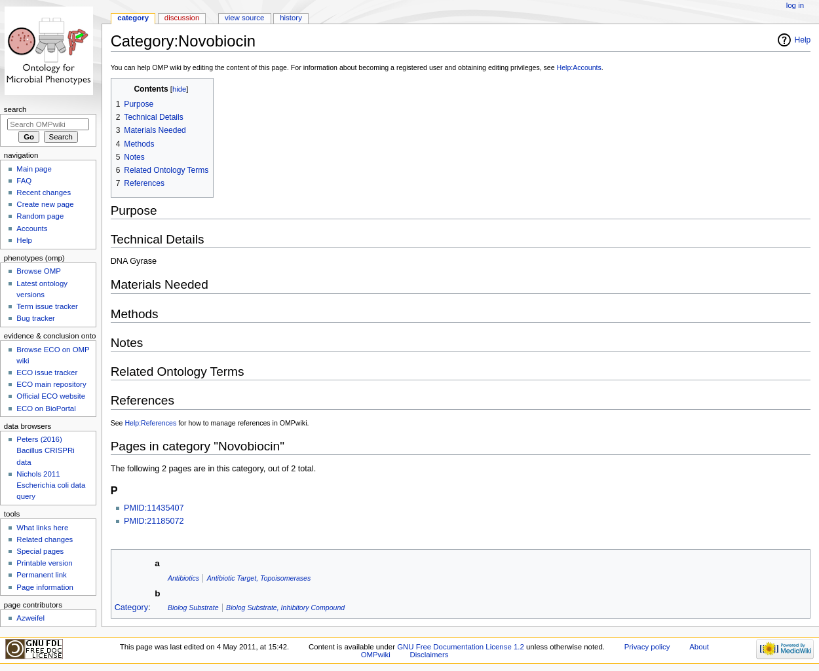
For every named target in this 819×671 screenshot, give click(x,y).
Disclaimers (429, 655)
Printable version (44, 563)
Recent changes (43, 192)
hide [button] (179, 89)
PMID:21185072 (154, 521)
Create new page (44, 204)
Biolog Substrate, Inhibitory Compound (285, 607)
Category (131, 607)
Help (803, 40)
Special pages (40, 551)
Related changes (44, 539)
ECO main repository (51, 384)
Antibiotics (183, 578)
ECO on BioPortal (45, 408)
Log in (795, 5)
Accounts (31, 228)
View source (244, 18)
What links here (42, 528)
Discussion (181, 18)
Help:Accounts (579, 67)
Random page (40, 216)
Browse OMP (38, 271)
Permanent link (41, 575)
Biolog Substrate (193, 607)
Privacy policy (647, 647)
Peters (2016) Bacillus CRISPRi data (45, 450)
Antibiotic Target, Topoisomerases (259, 578)
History (291, 18)
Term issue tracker (47, 306)
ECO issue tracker (46, 372)
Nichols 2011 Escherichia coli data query (50, 485)
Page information (44, 587)
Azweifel (30, 618)
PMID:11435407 (154, 508)
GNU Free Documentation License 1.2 (460, 647)
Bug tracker (35, 318)
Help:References (150, 423)
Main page (34, 169)
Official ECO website (50, 396)
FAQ (23, 181)
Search (15, 109)
